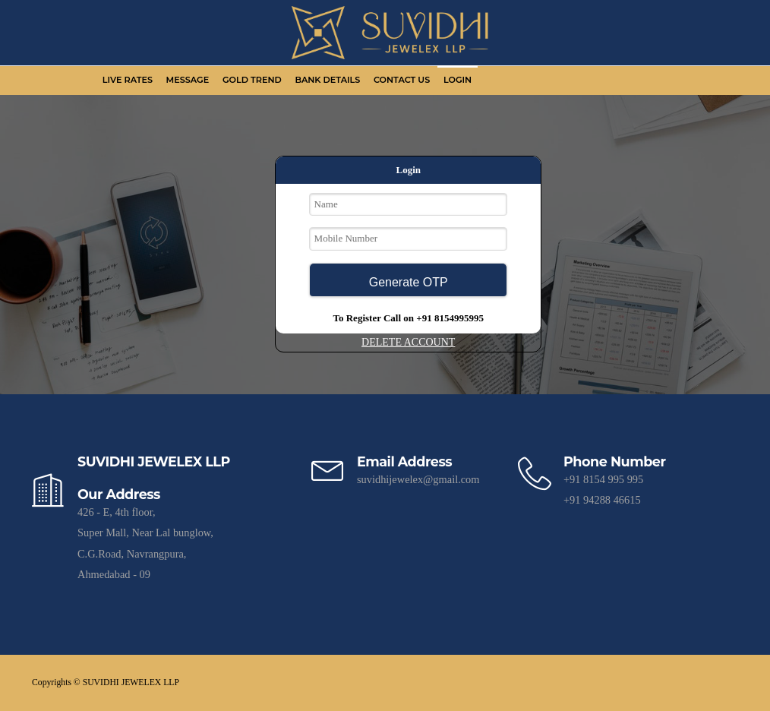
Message (188, 79)
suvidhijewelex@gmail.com (418, 479)
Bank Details (327, 79)
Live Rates (128, 79)
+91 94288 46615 (602, 500)
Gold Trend (252, 79)
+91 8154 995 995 (603, 479)
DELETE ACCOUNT (408, 342)
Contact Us (402, 79)
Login (457, 79)
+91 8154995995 (450, 318)
